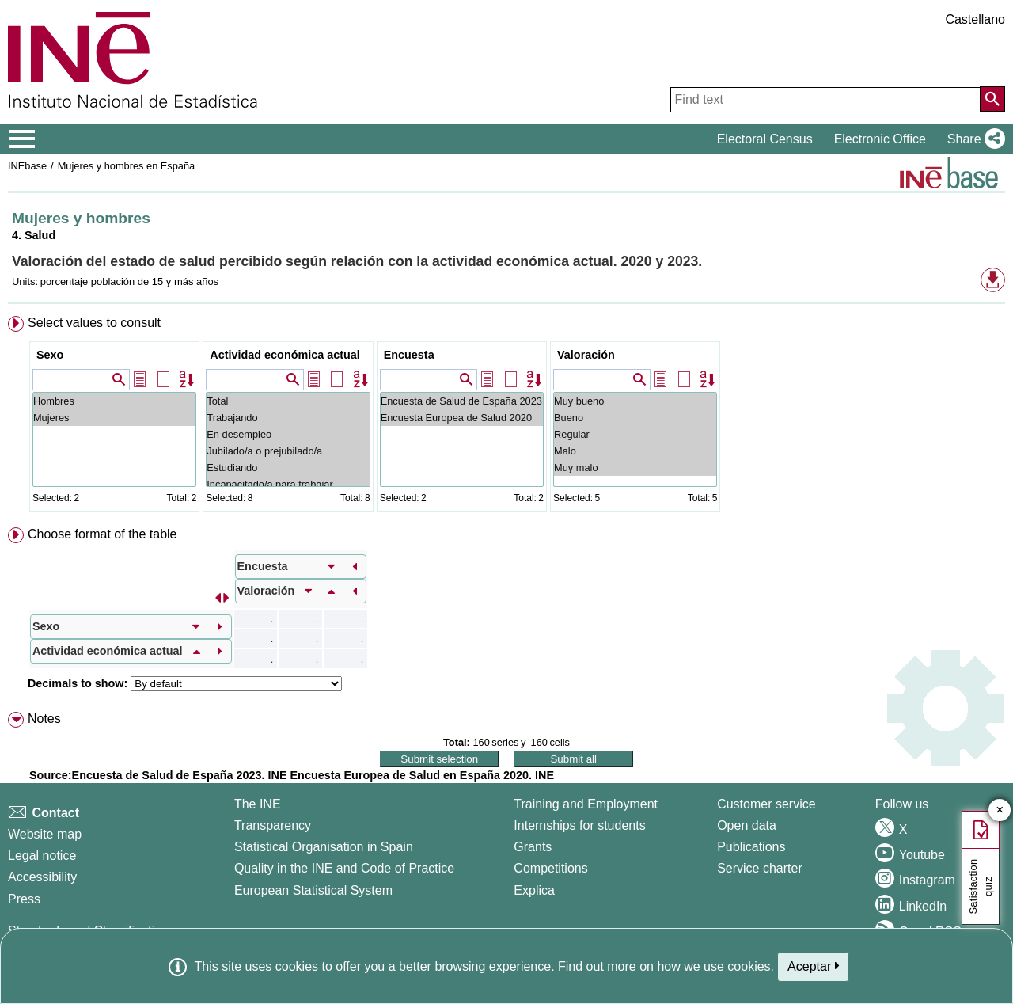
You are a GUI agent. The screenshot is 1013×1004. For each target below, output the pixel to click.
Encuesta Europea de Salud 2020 (462, 417)
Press (24, 899)
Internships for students (579, 825)
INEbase (27, 166)
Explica (534, 890)
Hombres (114, 401)
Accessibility (42, 877)
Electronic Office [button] (880, 139)
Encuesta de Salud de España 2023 (462, 401)
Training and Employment (586, 804)
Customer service (766, 804)
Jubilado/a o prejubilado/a (288, 451)
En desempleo (288, 434)
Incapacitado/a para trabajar (288, 484)
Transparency (272, 825)
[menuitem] (506, 416)
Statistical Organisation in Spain (323, 847)
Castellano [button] (975, 19)
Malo (635, 451)
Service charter (759, 868)
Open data (746, 825)
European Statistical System (313, 890)
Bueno (635, 417)
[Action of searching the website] (992, 99)
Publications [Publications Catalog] (751, 847)
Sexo (49, 354)
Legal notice (42, 855)
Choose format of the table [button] (102, 534)
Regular (635, 434)
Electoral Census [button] (765, 139)
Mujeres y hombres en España (126, 166)
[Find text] (825, 99)
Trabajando (288, 417)
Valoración (586, 354)
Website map (45, 834)
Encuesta (409, 354)
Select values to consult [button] (94, 322)
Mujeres (114, 417)
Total (288, 401)
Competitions (550, 868)
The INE (257, 804)
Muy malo (635, 467)
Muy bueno (635, 401)
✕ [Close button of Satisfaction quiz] (1000, 810)
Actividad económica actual (285, 354)
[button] (973, 139)
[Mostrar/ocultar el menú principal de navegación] (22, 139)
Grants (533, 847)
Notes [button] (44, 718)
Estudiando (288, 467)
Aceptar (813, 966)
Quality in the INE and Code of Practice (344, 868)
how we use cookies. (715, 966)
